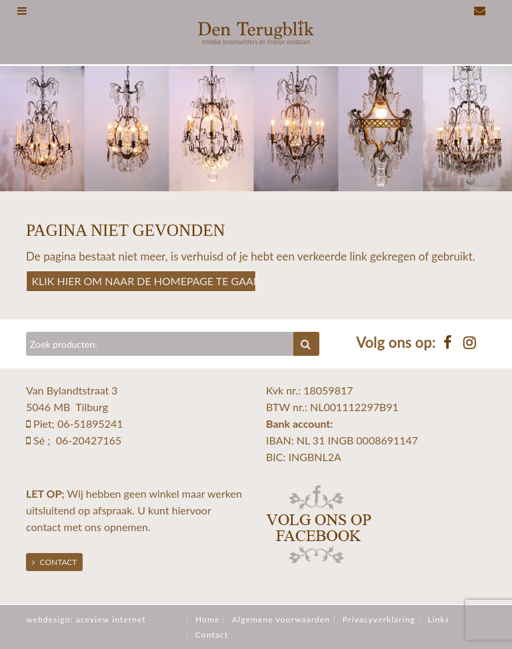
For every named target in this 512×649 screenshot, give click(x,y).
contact (43, 526)
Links (439, 619)
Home (207, 619)
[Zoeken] (160, 344)
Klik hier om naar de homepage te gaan (144, 281)
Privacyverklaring (379, 619)
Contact (54, 562)
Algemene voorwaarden (281, 619)
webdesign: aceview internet (86, 619)
